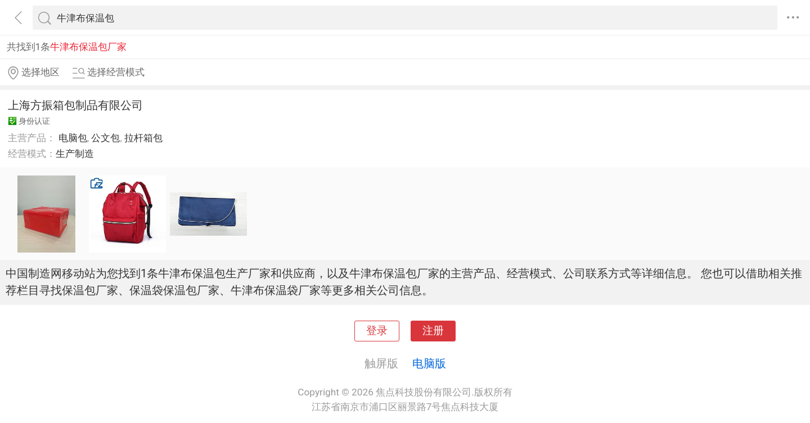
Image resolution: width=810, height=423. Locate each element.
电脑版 (429, 363)
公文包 (105, 137)
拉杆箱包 (143, 137)
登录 (377, 331)
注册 (433, 331)
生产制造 (75, 153)
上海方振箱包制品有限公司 (75, 105)
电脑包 (72, 137)
